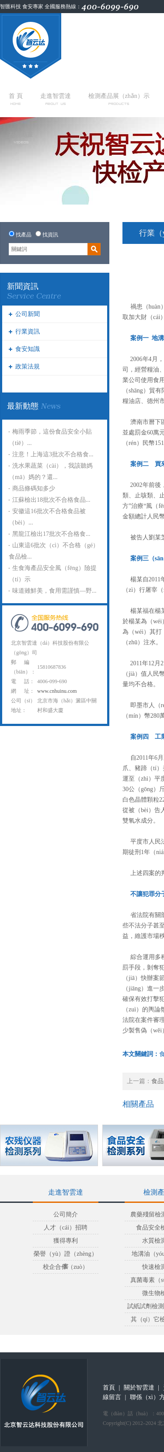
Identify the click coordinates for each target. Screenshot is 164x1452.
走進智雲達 (55, 99)
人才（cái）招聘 (65, 1227)
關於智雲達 (139, 1387)
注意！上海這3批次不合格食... (53, 454)
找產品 (23, 235)
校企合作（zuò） (65, 1267)
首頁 (109, 1387)
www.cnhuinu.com (57, 691)
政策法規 (27, 366)
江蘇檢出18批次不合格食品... (51, 500)
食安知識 (27, 349)
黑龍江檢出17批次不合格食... (51, 534)
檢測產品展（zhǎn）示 (119, 99)
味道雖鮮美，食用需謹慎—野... (54, 590)
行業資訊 (27, 331)
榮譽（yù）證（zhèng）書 (65, 1256)
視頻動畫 (21, 137)
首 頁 (16, 99)
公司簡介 (65, 1214)
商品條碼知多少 (33, 488)
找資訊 (50, 235)
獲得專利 (65, 1240)
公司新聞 (27, 314)
